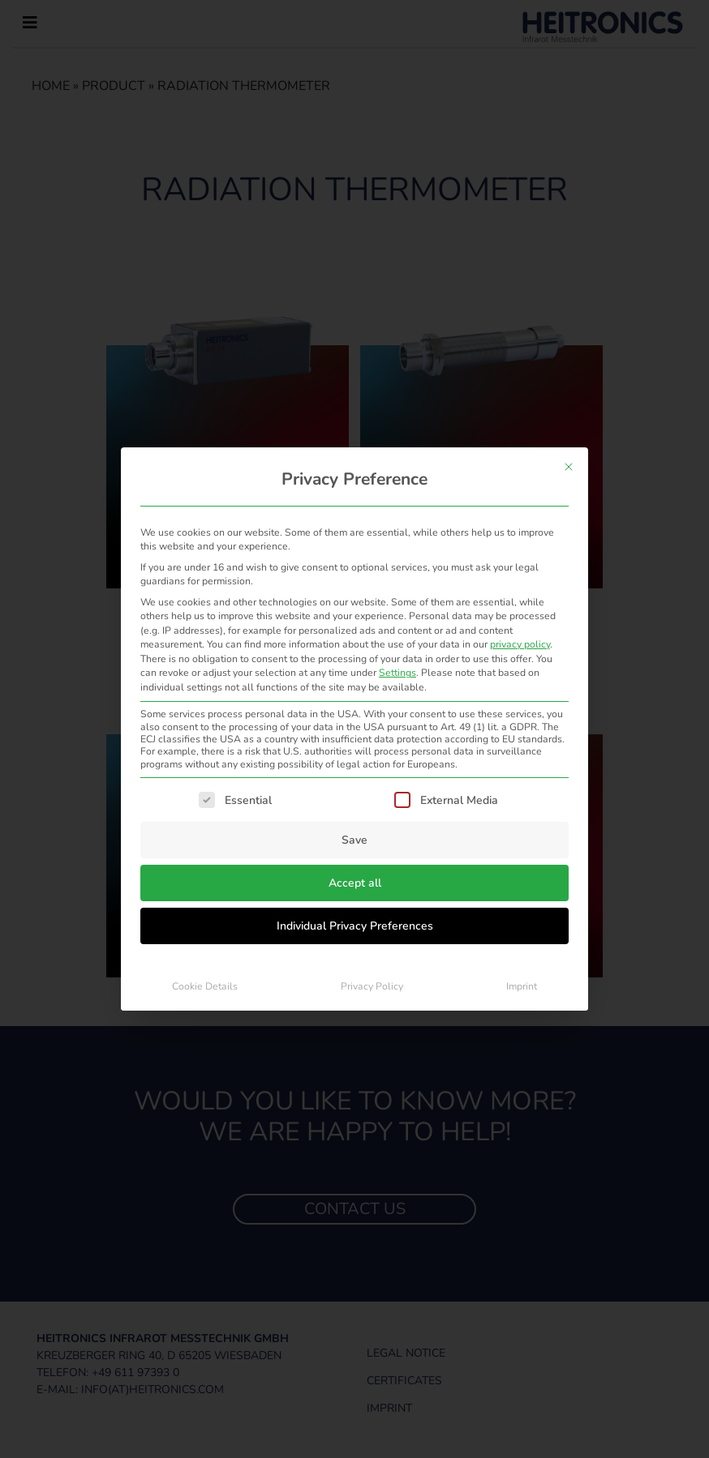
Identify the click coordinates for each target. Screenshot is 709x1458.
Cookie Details (205, 986)
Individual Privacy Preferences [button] (355, 926)
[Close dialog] (569, 467)
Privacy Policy (372, 986)
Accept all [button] (355, 883)
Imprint (521, 986)
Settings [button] (397, 672)
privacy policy (520, 644)
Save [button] (354, 840)
